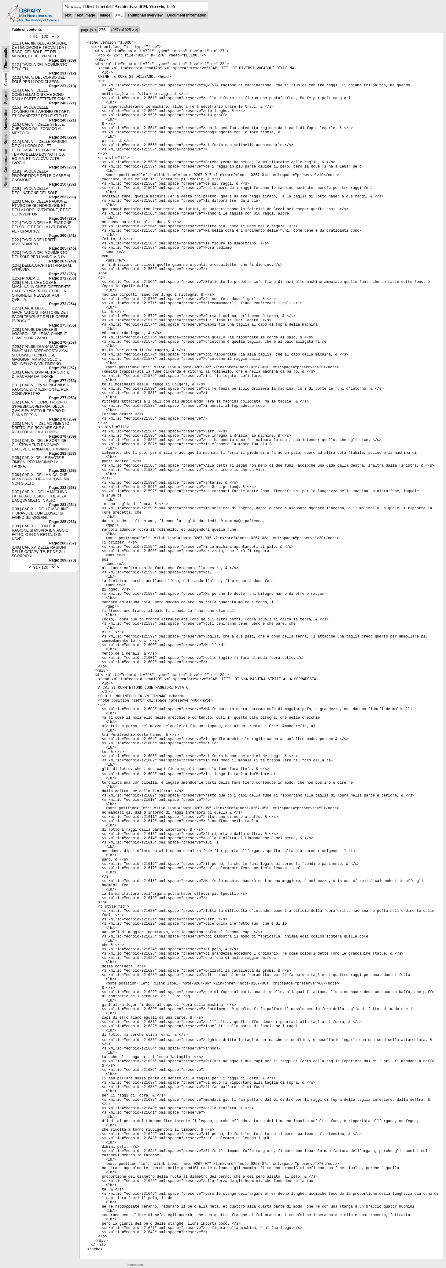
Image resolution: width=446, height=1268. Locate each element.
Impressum (135, 1264)
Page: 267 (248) (62, 261)
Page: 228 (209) (62, 60)
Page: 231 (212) (62, 73)
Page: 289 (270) (62, 560)
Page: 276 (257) (62, 342)
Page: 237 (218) (62, 86)
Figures (6, 97)
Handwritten (6, 119)
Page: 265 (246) (62, 248)
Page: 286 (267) (62, 543)
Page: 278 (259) (62, 419)
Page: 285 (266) (62, 522)
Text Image (85, 15)
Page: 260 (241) (62, 235)
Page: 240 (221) (62, 103)
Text (68, 15)
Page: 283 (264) (62, 505)
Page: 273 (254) (62, 304)
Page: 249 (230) (62, 167)
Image (105, 15)
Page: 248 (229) (62, 137)
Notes (6, 139)
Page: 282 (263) (62, 453)
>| (136, 30)
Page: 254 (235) (62, 218)
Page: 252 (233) (62, 197)
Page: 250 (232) (62, 184)
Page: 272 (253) (62, 274)
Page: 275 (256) (62, 325)
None (6, 181)
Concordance (6, 161)
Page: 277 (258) (62, 381)
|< (91, 30)
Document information (186, 15)
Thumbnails (6, 58)
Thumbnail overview (144, 15)
